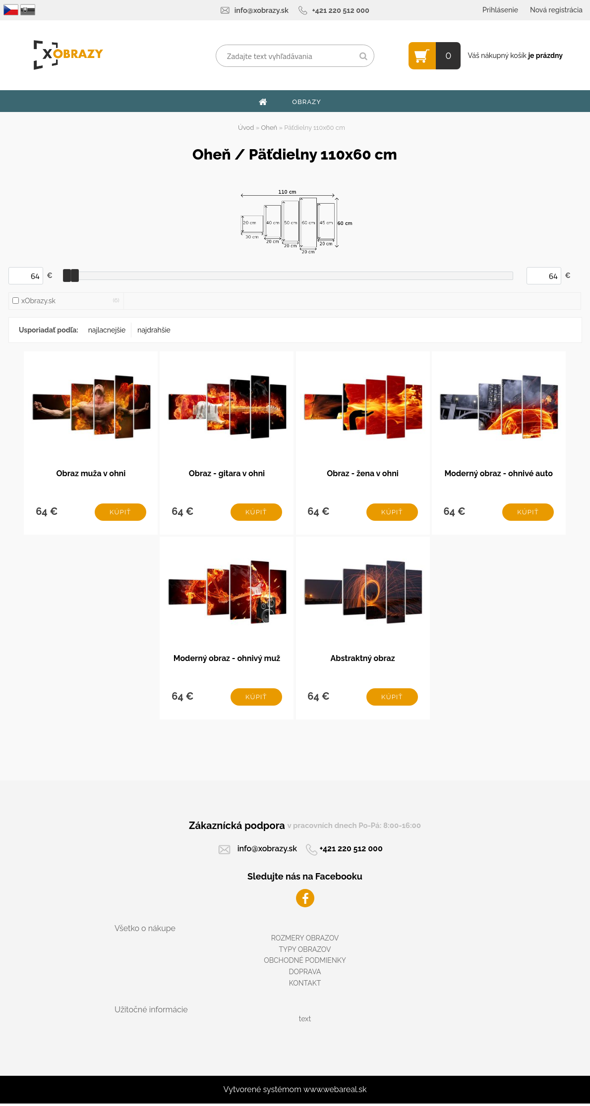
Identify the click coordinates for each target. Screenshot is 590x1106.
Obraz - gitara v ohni (227, 474)
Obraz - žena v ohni (363, 474)
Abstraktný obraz (362, 660)
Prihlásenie (500, 10)
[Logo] (68, 55)
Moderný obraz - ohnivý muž (227, 660)
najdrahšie (153, 330)
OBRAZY (306, 102)
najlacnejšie (107, 330)
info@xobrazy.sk (262, 10)
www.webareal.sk (335, 1092)
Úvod (246, 127)
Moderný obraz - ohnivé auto (498, 474)
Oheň (269, 127)
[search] (363, 56)
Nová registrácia (556, 10)
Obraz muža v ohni (90, 474)
